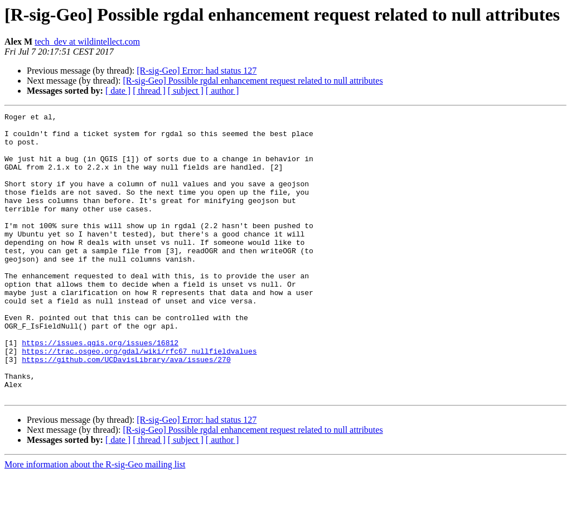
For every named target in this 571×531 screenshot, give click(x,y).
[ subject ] (186, 90)
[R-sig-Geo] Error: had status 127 (197, 70)
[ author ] (222, 90)
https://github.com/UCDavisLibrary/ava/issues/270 (126, 409)
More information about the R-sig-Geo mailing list (94, 521)
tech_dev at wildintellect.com (87, 41)
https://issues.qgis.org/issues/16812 (100, 389)
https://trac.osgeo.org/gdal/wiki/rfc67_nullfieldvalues (139, 399)
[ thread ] (149, 90)
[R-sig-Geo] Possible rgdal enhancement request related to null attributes (253, 80)
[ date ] (117, 90)
